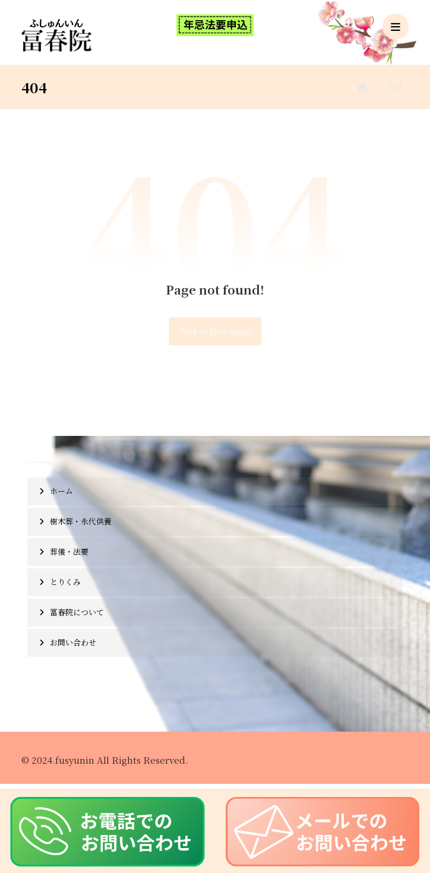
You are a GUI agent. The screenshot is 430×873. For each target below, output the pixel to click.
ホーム (61, 490)
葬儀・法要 (69, 551)
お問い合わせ (73, 642)
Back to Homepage (215, 331)
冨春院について (77, 612)
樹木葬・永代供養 (81, 521)
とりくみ (65, 581)
